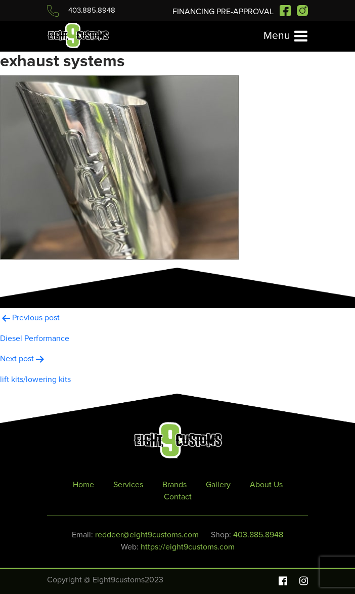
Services (128, 485)
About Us (266, 485)
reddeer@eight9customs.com (147, 535)
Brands (174, 485)
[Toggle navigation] (285, 36)
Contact (178, 497)
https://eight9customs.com (188, 547)
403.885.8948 (81, 10)
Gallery (218, 485)
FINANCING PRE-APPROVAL (224, 12)
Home (83, 485)
